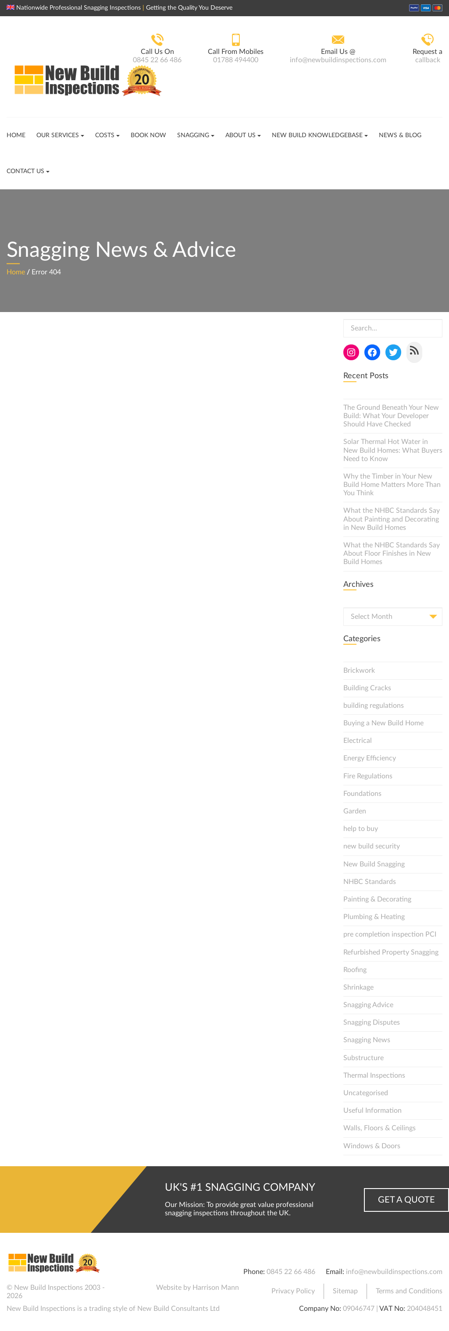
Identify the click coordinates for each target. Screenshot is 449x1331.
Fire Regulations (367, 776)
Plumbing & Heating (374, 916)
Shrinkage (358, 987)
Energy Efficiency (369, 758)
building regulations (373, 705)
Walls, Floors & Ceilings (379, 1128)
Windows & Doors (371, 1146)
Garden (354, 811)
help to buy (360, 828)
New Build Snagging (374, 864)
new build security (371, 846)
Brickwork (359, 670)
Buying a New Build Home (383, 723)
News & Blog (400, 135)
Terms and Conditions (409, 1291)
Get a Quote (406, 1200)
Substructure (363, 1057)
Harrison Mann (215, 1287)
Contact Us (25, 171)
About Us (240, 135)
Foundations (362, 793)
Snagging (193, 135)
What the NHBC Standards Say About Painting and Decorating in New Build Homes (391, 519)
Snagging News (366, 1040)
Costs (104, 135)
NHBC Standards (369, 881)
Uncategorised (365, 1093)
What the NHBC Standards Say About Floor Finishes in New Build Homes (391, 553)
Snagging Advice (368, 1004)
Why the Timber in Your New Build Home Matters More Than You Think (392, 485)
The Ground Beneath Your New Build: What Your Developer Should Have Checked (391, 416)
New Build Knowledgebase (317, 135)
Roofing (355, 969)
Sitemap (345, 1291)
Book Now (148, 135)
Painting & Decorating (377, 899)
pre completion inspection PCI (389, 934)
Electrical (357, 740)
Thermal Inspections (374, 1075)
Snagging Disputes (371, 1022)
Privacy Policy (293, 1291)
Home (16, 135)
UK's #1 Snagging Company (240, 1187)
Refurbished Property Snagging (390, 952)
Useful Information (372, 1110)
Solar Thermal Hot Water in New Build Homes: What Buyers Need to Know (392, 450)
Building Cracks (367, 688)
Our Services (57, 135)
